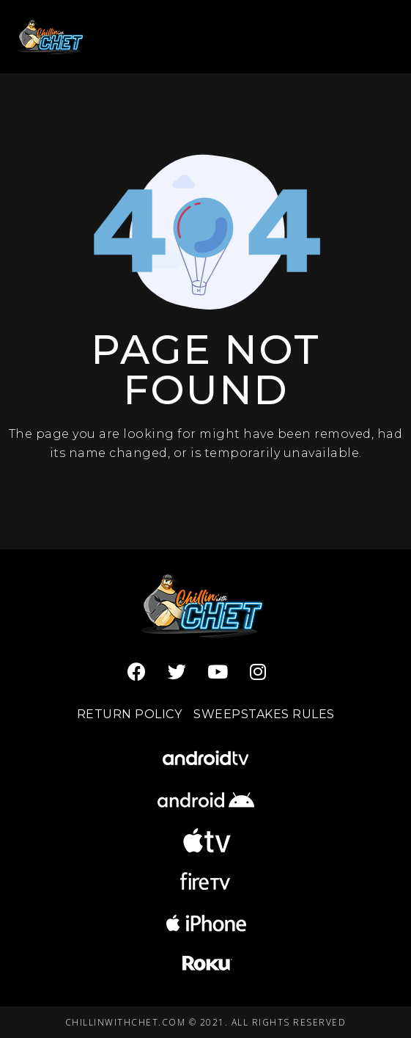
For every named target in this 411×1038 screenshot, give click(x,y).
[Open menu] (374, 36)
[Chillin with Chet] (52, 36)
